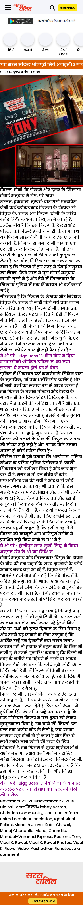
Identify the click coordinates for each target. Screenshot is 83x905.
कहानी (27, 50)
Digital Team (12, 807)
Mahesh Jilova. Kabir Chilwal (42, 824)
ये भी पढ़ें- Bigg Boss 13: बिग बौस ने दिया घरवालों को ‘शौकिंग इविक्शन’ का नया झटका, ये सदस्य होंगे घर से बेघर (37, 362)
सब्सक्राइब (67, 7)
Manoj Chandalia (16, 830)
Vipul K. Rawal (13, 842)
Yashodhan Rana (48, 848)
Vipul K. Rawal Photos (50, 842)
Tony (76, 836)
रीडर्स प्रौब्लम (63, 52)
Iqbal (59, 818)
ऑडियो (10, 50)
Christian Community (21, 813)
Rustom (62, 836)
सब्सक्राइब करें (43, 901)
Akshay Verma (51, 807)
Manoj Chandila (50, 830)
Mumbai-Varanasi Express (26, 836)
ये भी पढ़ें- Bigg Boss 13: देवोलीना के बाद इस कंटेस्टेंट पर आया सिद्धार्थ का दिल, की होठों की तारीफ (41, 789)
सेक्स (45, 50)
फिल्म (31, 807)
